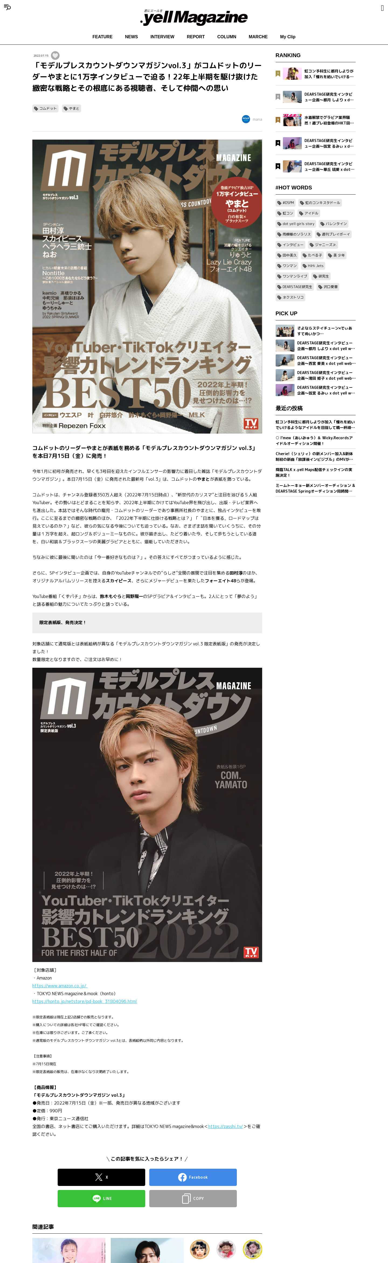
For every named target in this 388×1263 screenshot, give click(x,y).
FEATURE (102, 36)
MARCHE (258, 36)
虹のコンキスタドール (322, 202)
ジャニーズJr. (326, 244)
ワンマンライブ (295, 276)
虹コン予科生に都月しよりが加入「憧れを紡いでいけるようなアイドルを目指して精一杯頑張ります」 (315, 424)
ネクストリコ (293, 297)
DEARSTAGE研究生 (297, 286)
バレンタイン (336, 223)
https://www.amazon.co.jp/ (60, 986)
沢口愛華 (331, 286)
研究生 (323, 276)
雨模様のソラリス (297, 234)
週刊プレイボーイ (336, 234)
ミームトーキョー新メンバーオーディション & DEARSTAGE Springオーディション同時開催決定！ (315, 488)
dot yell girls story (298, 223)
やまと (74, 108)
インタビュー (293, 244)
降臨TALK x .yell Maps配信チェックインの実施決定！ (314, 472)
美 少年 (339, 255)
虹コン (288, 213)
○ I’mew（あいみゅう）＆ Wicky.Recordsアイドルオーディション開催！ (314, 440)
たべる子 (315, 255)
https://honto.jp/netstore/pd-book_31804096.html (84, 1001)
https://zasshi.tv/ (225, 1126)
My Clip (288, 36)
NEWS (131, 36)
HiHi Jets (316, 265)
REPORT (196, 36)
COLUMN (226, 36)
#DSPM (288, 202)
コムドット (48, 108)
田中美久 (290, 255)
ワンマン (290, 265)
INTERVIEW (162, 36)
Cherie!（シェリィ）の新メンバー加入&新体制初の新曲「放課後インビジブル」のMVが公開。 (314, 456)
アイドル (311, 213)
